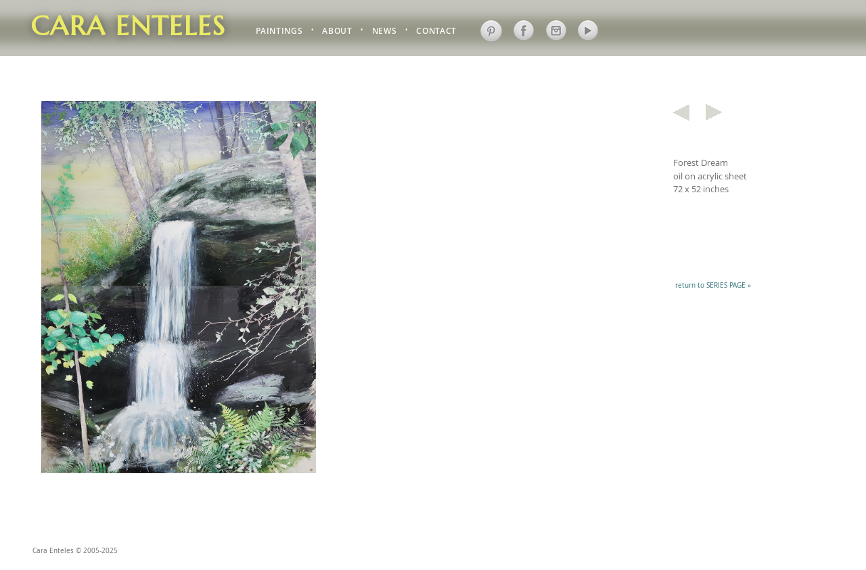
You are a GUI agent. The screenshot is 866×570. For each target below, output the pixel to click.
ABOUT (337, 31)
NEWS (384, 31)
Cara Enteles (128, 26)
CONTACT (436, 31)
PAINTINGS (279, 31)
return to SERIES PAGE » (713, 285)
